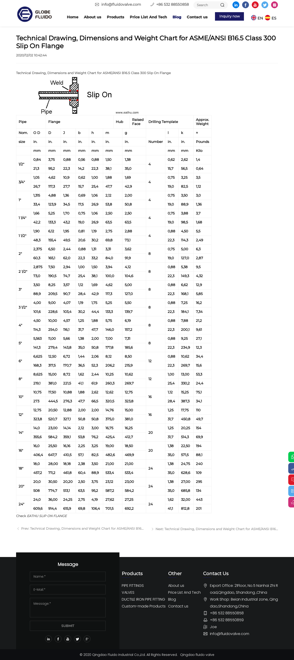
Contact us (191, 17)
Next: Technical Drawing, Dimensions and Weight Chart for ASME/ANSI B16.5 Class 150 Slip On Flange (216, 534)
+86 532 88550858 (172, 4)
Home (67, 17)
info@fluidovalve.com (121, 4)
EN (262, 17)
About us (87, 17)
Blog (171, 17)
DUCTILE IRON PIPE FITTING (143, 599)
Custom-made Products (144, 605)
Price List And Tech (143, 17)
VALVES (128, 592)
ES (275, 17)
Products (110, 17)
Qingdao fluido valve (198, 654)
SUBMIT (67, 625)
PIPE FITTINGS (133, 585)
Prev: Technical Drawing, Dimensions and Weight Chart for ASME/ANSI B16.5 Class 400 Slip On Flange (82, 534)
